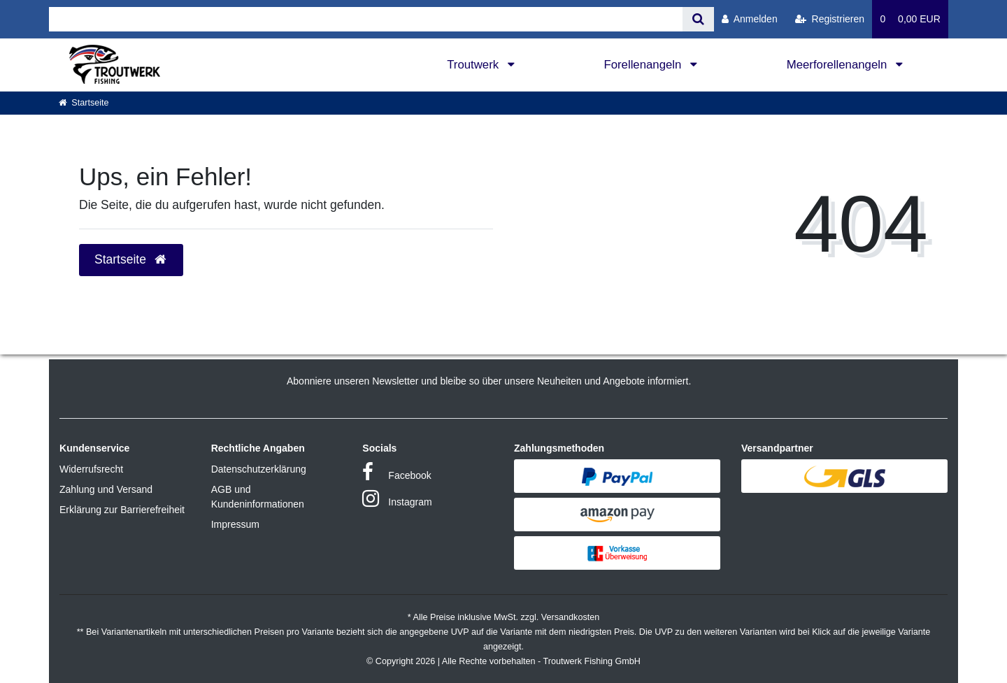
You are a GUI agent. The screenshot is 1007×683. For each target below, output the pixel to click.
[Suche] (698, 19)
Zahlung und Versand (105, 489)
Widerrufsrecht (91, 469)
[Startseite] (84, 103)
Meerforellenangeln (838, 64)
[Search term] (366, 19)
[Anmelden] (749, 19)
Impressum (235, 524)
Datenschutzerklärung (258, 469)
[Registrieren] (829, 19)
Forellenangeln (644, 64)
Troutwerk (474, 64)
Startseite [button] (131, 259)
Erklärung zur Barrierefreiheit (122, 509)
